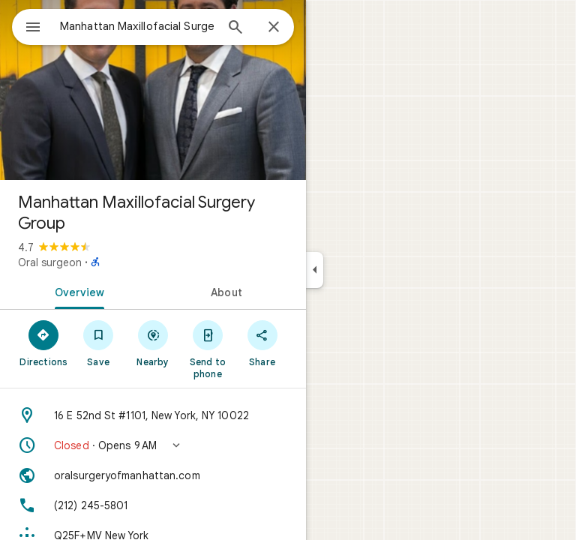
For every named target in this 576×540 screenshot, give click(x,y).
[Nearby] (153, 342)
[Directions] (43, 342)
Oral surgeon (50, 262)
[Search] (236, 28)
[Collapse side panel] (314, 270)
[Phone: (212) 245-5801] (153, 505)
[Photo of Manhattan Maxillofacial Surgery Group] (153, 90)
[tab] (76, 291)
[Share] (262, 342)
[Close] (274, 27)
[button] (153, 445)
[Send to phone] (207, 348)
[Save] (98, 342)
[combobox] (137, 26)
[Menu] (33, 28)
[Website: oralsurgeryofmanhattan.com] (153, 475)
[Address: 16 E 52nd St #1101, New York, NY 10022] (153, 415)
